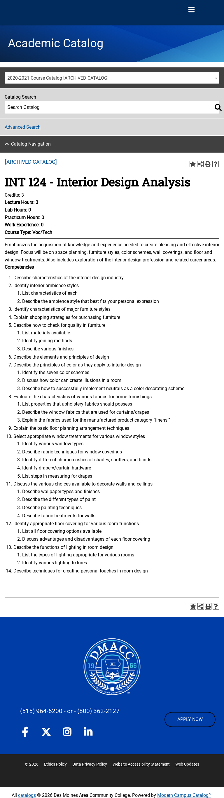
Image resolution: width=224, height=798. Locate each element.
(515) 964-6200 (41, 711)
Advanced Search (23, 127)
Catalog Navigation (31, 144)
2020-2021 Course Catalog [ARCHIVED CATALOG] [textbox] (57, 78)
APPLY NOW (190, 719)
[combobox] (112, 78)
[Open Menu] (191, 10)
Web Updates (187, 764)
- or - (70, 711)
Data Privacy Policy (89, 764)
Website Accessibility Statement (141, 764)
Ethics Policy (55, 764)
